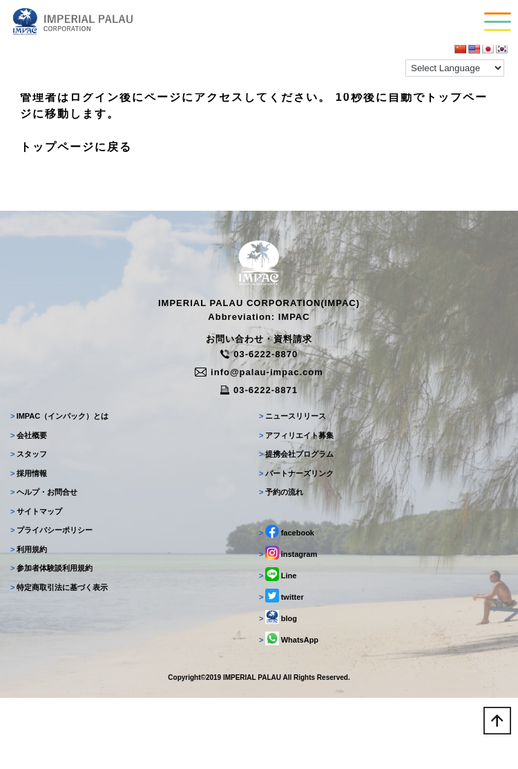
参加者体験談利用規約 (51, 568)
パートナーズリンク (296, 473)
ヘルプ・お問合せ (43, 492)
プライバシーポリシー (51, 530)
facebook (286, 531)
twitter (281, 595)
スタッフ (28, 454)
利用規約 (28, 549)
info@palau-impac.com (259, 372)
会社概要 (28, 435)
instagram (288, 553)
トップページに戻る (76, 147)
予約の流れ (281, 492)
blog (278, 617)
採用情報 (28, 473)
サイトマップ (36, 511)
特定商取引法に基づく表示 (59, 587)
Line (277, 574)
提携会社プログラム (296, 454)
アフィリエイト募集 (296, 435)
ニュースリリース (292, 416)
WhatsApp (288, 638)
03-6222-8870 (259, 354)
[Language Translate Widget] (454, 68)
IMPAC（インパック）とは (59, 416)
